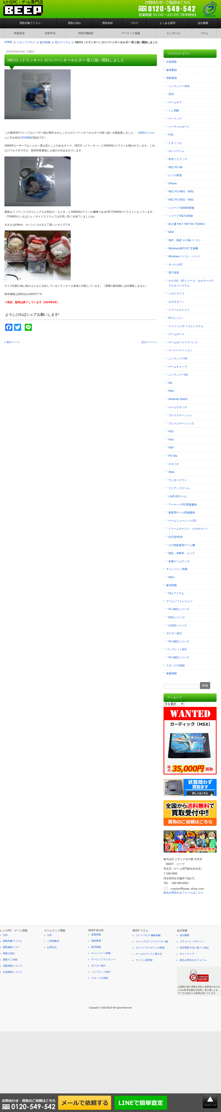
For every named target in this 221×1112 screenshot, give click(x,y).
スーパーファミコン (180, 350)
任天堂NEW (175, 536)
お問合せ (52, 947)
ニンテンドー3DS (178, 86)
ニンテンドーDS (178, 374)
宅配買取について (12, 965)
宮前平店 (50, 33)
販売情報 (171, 585)
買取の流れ (74, 23)
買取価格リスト (11, 947)
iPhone (172, 183)
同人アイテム (176, 593)
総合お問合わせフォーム (193, 960)
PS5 (170, 134)
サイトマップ (187, 953)
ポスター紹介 (174, 633)
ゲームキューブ (177, 366)
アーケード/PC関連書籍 (182, 504)
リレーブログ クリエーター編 (151, 941)
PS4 (170, 439)
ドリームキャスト (179, 309)
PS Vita (172, 455)
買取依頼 (107, 23)
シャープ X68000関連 (181, 207)
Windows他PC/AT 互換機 (183, 248)
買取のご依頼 (10, 959)
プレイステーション (180, 415)
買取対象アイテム (30, 23)
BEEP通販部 (85, 33)
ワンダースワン (177, 480)
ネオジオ (173, 464)
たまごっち (175, 142)
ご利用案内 (53, 941)
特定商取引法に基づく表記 (194, 947)
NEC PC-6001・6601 (181, 199)
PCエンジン (175, 318)
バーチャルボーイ (179, 126)
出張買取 (171, 61)
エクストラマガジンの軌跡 (150, 947)
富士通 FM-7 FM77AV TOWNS (186, 224)
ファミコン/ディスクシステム (186, 326)
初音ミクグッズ (177, 159)
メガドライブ (176, 293)
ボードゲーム (176, 151)
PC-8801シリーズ (178, 609)
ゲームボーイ (176, 334)
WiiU (171, 390)
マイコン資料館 (143, 960)
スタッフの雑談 (175, 665)
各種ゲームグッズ (179, 561)
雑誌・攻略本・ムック (181, 553)
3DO (171, 94)
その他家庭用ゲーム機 (181, 545)
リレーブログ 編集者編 (147, 935)
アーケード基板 (131, 33)
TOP (5, 935)
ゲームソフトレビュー (179, 601)
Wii (170, 382)
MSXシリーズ (176, 617)
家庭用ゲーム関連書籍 (181, 512)
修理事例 (171, 70)
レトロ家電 (175, 175)
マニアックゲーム (179, 488)
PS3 (170, 431)
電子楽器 (173, 272)
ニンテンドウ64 (177, 358)
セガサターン (176, 301)
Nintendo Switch (178, 399)
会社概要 (203, 23)
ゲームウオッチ (177, 407)
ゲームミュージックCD (182, 520)
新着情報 (171, 673)
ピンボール (173, 33)
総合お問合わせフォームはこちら (183, 892)
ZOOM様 (25, 137)
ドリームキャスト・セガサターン (188, 528)
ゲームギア (175, 102)
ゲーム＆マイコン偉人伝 (148, 953)
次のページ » (149, 342)
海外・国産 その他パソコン (184, 240)
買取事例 (171, 78)
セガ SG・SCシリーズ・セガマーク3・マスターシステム (191, 283)
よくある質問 (167, 23)
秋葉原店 (19, 33)
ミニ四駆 (173, 110)
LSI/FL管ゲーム (177, 496)
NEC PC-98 (175, 167)
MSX (171, 232)
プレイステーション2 (181, 423)
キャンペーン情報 (176, 569)
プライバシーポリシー (192, 941)
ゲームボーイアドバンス (183, 342)
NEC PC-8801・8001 (181, 191)
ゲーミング (175, 118)
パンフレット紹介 (176, 649)
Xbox (171, 472)
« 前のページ (12, 342)
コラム (204, 33)
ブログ (134, 23)
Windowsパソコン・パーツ (184, 256)
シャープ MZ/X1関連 (180, 215)
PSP (171, 447)
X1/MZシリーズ (177, 625)
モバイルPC (175, 264)
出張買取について (12, 972)
